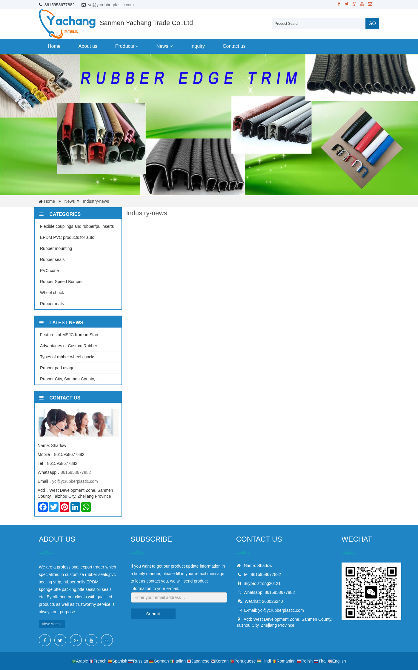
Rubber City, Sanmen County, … (70, 379)
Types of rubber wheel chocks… (69, 356)
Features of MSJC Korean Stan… (71, 334)
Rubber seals (52, 259)
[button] (136, 46)
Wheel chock (52, 292)
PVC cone (49, 270)
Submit (153, 613)
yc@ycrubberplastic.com (111, 4)
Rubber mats (52, 303)
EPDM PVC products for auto (67, 237)
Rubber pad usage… (59, 367)
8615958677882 (76, 472)
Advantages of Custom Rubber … (71, 345)
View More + (52, 624)
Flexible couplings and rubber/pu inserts (77, 226)
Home (54, 46)
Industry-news (96, 201)
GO (372, 23)
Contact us (234, 46)
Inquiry (197, 46)
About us (88, 46)
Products (127, 46)
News (164, 46)
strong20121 (269, 583)
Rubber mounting (56, 248)
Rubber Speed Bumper (61, 281)
